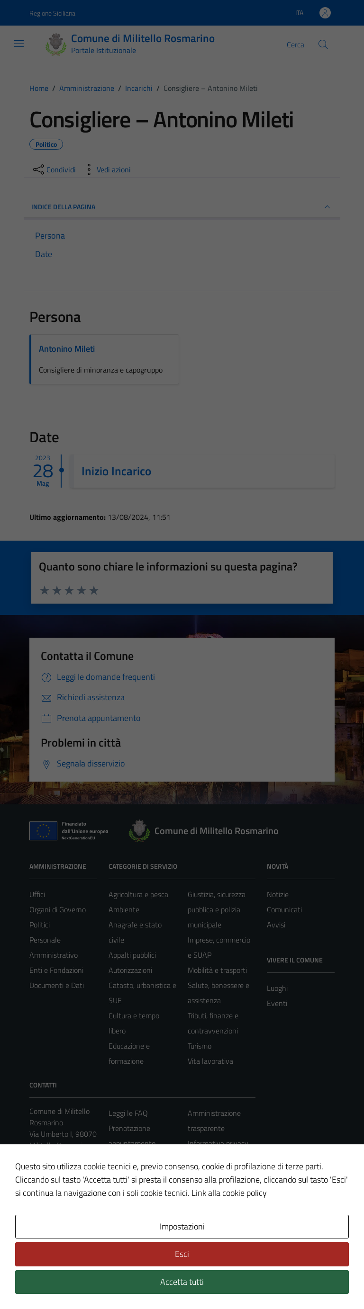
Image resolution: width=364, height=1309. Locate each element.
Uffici (37, 894)
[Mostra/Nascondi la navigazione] (19, 43)
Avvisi (276, 924)
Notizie (278, 894)
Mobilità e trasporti (217, 970)
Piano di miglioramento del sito (216, 1234)
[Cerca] (323, 44)
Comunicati (284, 909)
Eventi (277, 1003)
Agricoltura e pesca (138, 894)
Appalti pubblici (132, 955)
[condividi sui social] (53, 169)
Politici (39, 924)
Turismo (199, 1045)
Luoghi (277, 988)
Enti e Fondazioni (56, 970)
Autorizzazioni (130, 970)
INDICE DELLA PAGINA (182, 207)
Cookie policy (208, 1158)
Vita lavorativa (210, 1061)
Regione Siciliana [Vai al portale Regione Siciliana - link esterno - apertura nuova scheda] (52, 13)
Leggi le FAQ (128, 1113)
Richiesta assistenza (141, 1188)
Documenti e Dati (56, 985)
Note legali (205, 1173)
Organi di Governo (57, 909)
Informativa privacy (218, 1143)
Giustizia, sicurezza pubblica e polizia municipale (217, 909)
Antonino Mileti (67, 348)
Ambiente (124, 909)
